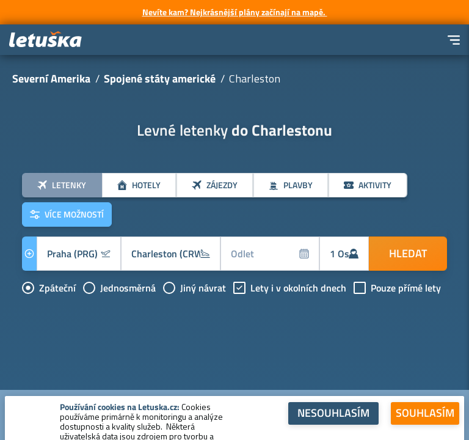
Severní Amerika (51, 78)
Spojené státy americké (160, 78)
